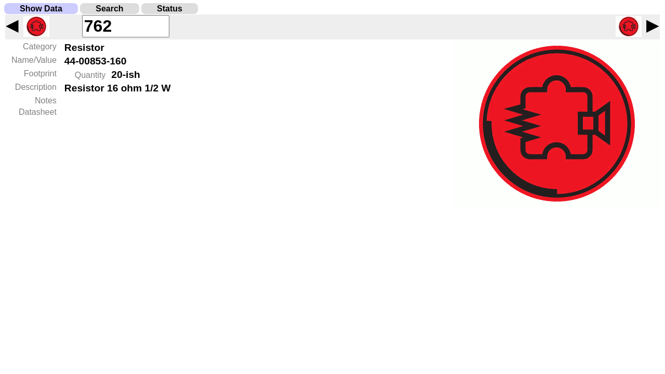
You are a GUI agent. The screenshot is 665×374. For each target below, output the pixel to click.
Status (169, 8)
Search (109, 8)
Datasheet (38, 112)
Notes (46, 100)
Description (36, 87)
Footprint (40, 73)
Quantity (90, 75)
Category (40, 46)
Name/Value (34, 60)
